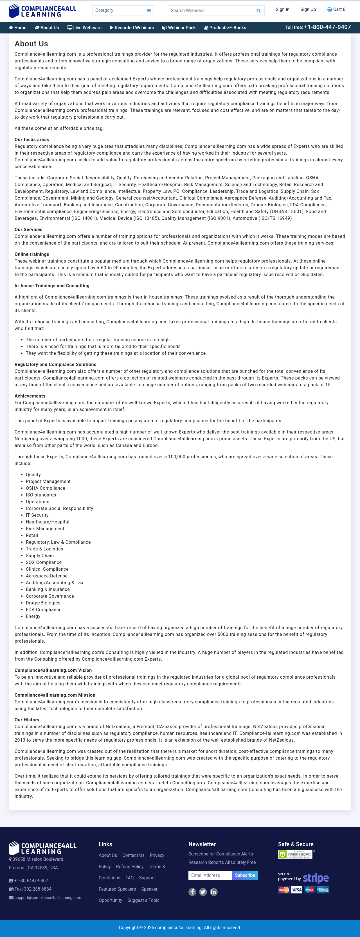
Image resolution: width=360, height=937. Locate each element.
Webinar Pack (178, 27)
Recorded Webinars (132, 27)
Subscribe (245, 875)
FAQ (130, 877)
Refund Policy (129, 866)
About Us (47, 27)
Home (17, 27)
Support (147, 877)
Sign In (282, 9)
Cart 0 (336, 9)
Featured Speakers (117, 889)
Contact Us (133, 855)
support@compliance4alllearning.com (48, 897)
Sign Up (308, 9)
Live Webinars (85, 27)
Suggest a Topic (143, 900)
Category (104, 10)
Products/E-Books (225, 27)
